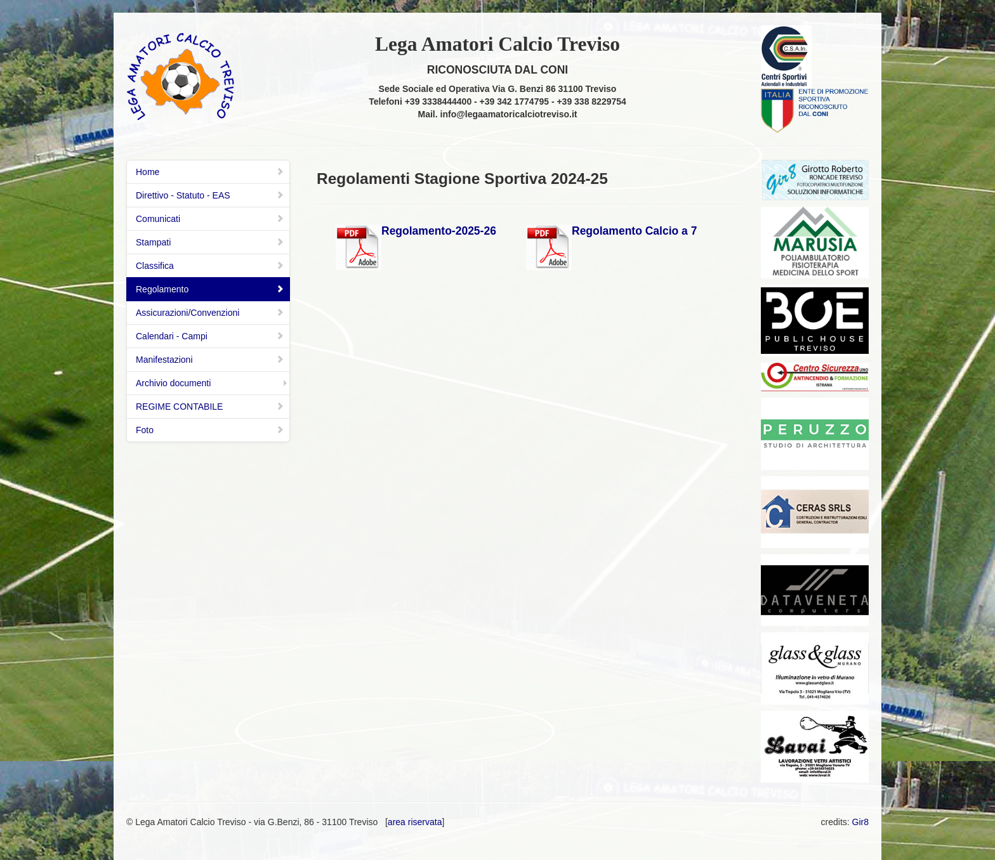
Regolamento (210, 289)
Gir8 (860, 822)
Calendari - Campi (210, 336)
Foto (210, 430)
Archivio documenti (173, 383)
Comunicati (210, 219)
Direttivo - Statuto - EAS (210, 195)
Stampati (210, 242)
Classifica (210, 266)
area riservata (415, 822)
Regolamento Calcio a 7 (634, 231)
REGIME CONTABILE (210, 406)
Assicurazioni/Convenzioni (210, 313)
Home (210, 172)
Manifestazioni (210, 360)
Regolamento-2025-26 (438, 231)
